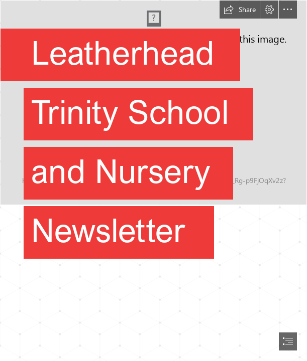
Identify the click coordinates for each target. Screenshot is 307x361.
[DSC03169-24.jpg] (153, 135)
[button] (240, 10)
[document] (153, 180)
